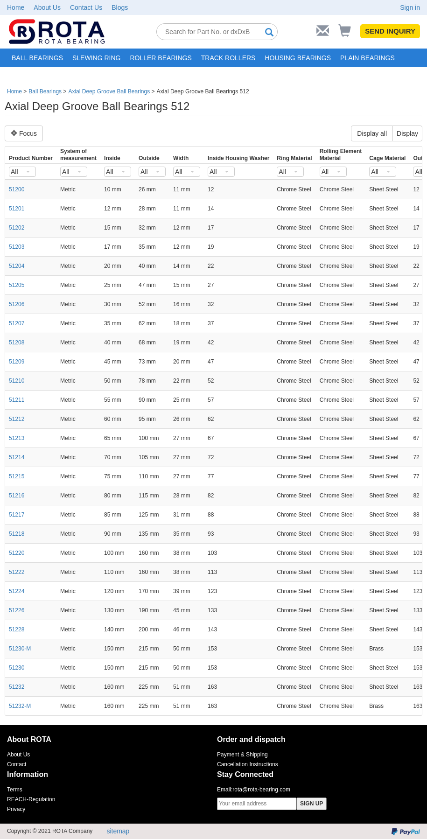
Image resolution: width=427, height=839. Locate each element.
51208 (16, 342)
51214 (16, 457)
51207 (16, 323)
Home (15, 7)
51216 (16, 495)
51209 (16, 361)
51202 (16, 227)
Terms (14, 789)
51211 (16, 400)
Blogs (120, 7)
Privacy (16, 809)
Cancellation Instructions (247, 764)
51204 (16, 266)
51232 (16, 687)
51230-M (20, 648)
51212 (16, 419)
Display (407, 133)
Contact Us (86, 7)
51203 (16, 247)
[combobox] (22, 172)
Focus (24, 133)
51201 (16, 208)
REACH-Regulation (31, 799)
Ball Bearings (45, 91)
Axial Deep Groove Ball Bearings (109, 91)
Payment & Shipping (242, 754)
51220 (16, 553)
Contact (16, 764)
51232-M (20, 706)
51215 (16, 476)
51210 (16, 381)
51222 (16, 572)
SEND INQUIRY (390, 31)
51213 (16, 438)
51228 (16, 629)
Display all (372, 133)
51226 (16, 610)
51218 (16, 534)
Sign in (410, 7)
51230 (16, 667)
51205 (16, 285)
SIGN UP (311, 803)
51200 (16, 189)
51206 (16, 304)
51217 (16, 514)
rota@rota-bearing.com (261, 789)
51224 (16, 591)
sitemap (117, 831)
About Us (47, 7)
